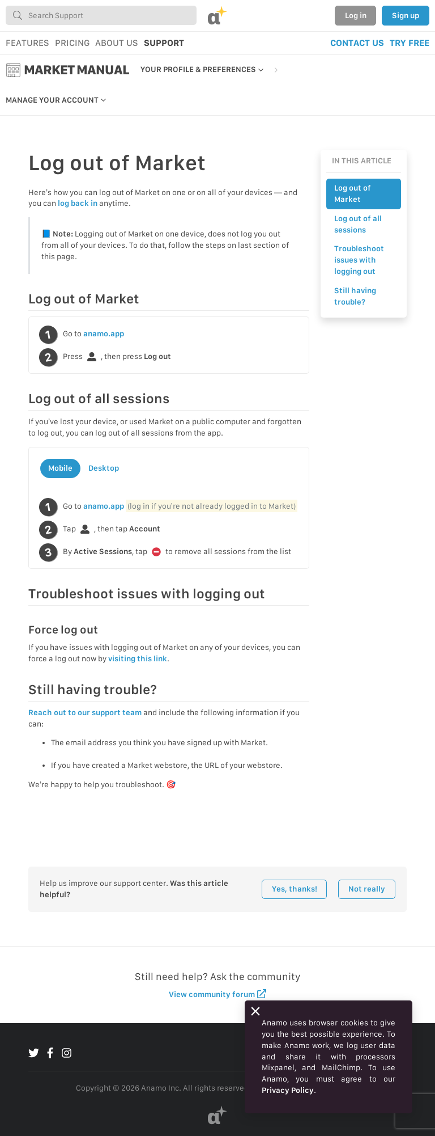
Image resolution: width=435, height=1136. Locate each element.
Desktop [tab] (103, 467)
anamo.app (103, 333)
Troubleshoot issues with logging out (359, 260)
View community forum (218, 994)
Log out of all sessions (358, 224)
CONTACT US (357, 42)
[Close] (255, 1011)
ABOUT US (116, 42)
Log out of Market (352, 193)
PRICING (72, 42)
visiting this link (137, 658)
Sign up (405, 15)
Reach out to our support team (85, 712)
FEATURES (27, 42)
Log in (355, 15)
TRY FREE (409, 42)
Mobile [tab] (60, 467)
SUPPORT (164, 42)
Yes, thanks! (294, 888)
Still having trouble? (355, 296)
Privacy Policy (288, 1090)
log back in (77, 203)
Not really (366, 888)
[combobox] (101, 15)
